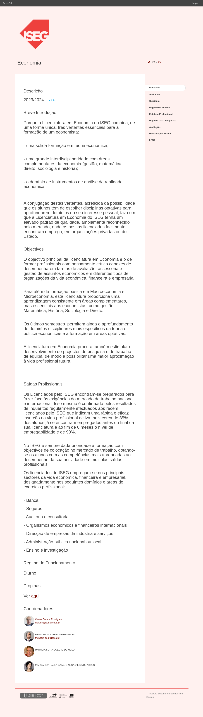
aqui (35, 596)
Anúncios (154, 94)
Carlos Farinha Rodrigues (48, 619)
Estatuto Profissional (161, 114)
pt (153, 62)
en (159, 62)
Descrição (154, 87)
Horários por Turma (160, 133)
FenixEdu (8, 3)
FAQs (152, 140)
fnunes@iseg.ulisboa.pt (47, 638)
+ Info (52, 100)
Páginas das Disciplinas (162, 120)
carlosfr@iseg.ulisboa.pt (47, 622)
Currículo (154, 101)
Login (195, 3)
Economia (29, 63)
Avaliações (155, 127)
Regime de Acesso (159, 107)
